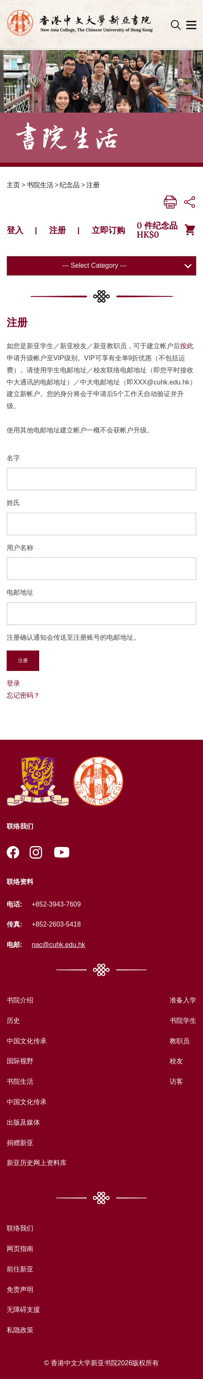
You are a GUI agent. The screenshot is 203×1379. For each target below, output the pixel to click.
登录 (13, 683)
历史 (13, 1020)
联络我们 (20, 1228)
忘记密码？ (23, 695)
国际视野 (20, 1061)
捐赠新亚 (20, 1142)
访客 (176, 1081)
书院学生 (183, 1020)
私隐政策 (20, 1330)
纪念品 (70, 184)
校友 (176, 1061)
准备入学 (183, 1000)
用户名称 (20, 547)
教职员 (180, 1041)
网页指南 (20, 1248)
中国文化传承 (27, 1041)
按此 (186, 345)
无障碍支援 (23, 1309)
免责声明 (20, 1289)
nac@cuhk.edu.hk (58, 944)
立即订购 (108, 230)
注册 (93, 184)
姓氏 (13, 502)
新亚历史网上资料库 (37, 1162)
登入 (15, 230)
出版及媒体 (23, 1122)
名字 (13, 458)
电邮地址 (20, 592)
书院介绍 (20, 1000)
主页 (13, 184)
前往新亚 (20, 1269)
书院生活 (40, 184)
